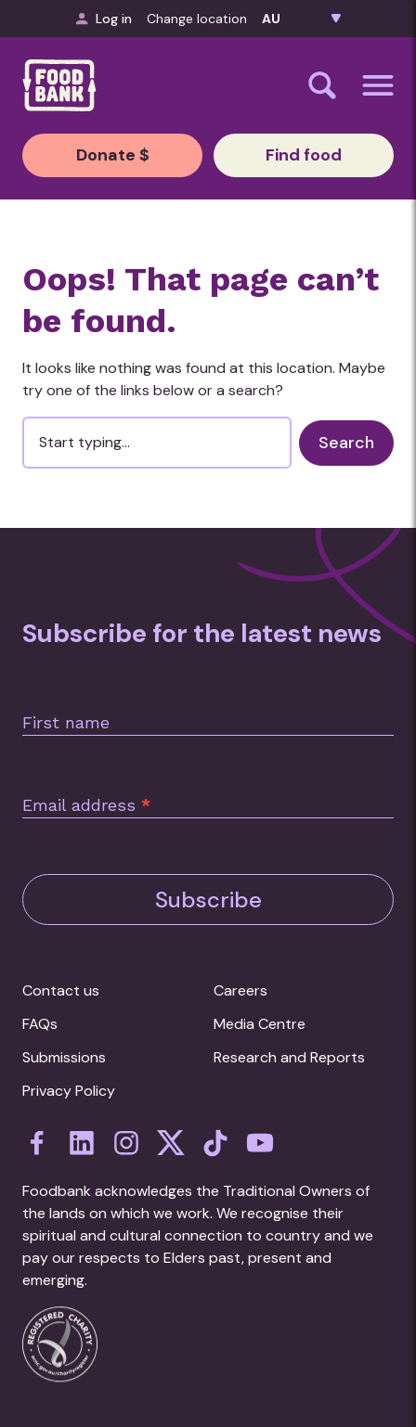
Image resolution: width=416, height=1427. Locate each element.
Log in (104, 18)
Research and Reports (289, 1057)
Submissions (64, 1057)
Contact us (60, 990)
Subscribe (208, 899)
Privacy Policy (68, 1090)
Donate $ (113, 155)
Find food (304, 155)
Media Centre (260, 1024)
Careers (240, 990)
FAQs (40, 1024)
